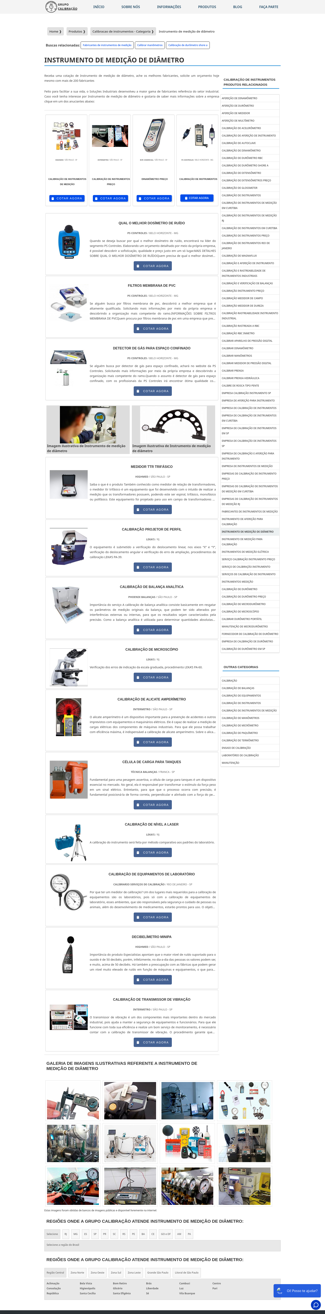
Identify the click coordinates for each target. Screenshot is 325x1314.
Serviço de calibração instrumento (246, 567)
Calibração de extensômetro (241, 173)
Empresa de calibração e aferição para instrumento (248, 456)
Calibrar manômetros (149, 45)
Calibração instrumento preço (243, 291)
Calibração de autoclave (239, 143)
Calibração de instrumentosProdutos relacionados (249, 82)
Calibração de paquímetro (240, 733)
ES (85, 1234)
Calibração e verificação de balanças (247, 283)
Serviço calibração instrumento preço (248, 559)
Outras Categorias (241, 667)
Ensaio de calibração (236, 748)
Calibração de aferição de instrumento (249, 135)
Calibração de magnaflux (239, 255)
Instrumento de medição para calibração (242, 541)
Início (98, 7)
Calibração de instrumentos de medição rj (249, 218)
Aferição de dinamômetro (239, 98)
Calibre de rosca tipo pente (240, 385)
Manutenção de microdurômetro (245, 626)
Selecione (52, 1234)
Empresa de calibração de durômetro (247, 641)
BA (143, 1234)
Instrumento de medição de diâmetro (248, 531)
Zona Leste (134, 1272)
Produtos (207, 7)
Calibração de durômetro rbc (242, 158)
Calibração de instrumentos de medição (249, 710)
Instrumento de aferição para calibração (242, 521)
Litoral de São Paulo (186, 1272)
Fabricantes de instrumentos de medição (107, 45)
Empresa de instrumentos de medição (247, 466)
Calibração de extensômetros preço (246, 180)
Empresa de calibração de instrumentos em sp (249, 430)
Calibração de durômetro (239, 589)
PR (104, 1234)
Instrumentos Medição (237, 581)
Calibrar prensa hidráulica (240, 378)
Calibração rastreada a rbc (240, 326)
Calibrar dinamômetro (237, 348)
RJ (66, 1234)
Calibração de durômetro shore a (187, 45)
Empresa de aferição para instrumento (248, 400)
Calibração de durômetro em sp (243, 649)
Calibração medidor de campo (242, 298)
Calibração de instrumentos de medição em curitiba (249, 205)
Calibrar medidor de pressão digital (246, 363)
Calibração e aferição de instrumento (248, 263)
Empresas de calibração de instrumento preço (249, 476)
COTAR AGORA (67, 198)
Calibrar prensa (233, 370)
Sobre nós (130, 7)
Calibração (229, 680)
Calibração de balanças (238, 688)
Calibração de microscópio (240, 611)
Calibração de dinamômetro (241, 150)
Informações (169, 7)
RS (123, 1234)
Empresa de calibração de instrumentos (249, 408)
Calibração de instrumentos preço (245, 235)
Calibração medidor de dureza (243, 305)
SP (95, 1234)
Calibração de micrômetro (240, 725)
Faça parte (268, 7)
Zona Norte (77, 1272)
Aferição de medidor (236, 113)
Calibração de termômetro (240, 740)
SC (114, 1234)
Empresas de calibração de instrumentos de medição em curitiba (250, 488)
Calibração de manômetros (240, 718)
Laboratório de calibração (240, 755)
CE (153, 1234)
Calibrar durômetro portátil (242, 619)
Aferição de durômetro (238, 105)
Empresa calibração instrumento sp (246, 393)
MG (76, 1234)
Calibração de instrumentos (241, 195)
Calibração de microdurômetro (244, 604)
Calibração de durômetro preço (244, 596)
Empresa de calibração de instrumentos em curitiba (249, 418)
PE (133, 1234)
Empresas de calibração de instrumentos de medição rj (250, 501)
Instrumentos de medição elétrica (245, 552)
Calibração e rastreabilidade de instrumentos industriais (244, 273)
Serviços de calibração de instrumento (248, 574)
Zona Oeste (97, 1272)
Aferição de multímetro (238, 120)
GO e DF (166, 1234)
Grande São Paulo (158, 1272)
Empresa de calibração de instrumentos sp (249, 443)
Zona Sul (116, 1272)
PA (189, 1234)
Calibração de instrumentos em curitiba (249, 228)
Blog (237, 7)
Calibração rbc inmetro (238, 333)
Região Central (55, 1272)
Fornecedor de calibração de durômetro (250, 634)
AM (179, 1234)
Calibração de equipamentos (241, 695)
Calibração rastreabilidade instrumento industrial (250, 315)
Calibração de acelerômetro (241, 128)
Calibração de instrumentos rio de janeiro (246, 245)
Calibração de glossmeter (239, 188)
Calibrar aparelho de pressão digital (247, 341)
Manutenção (230, 763)
